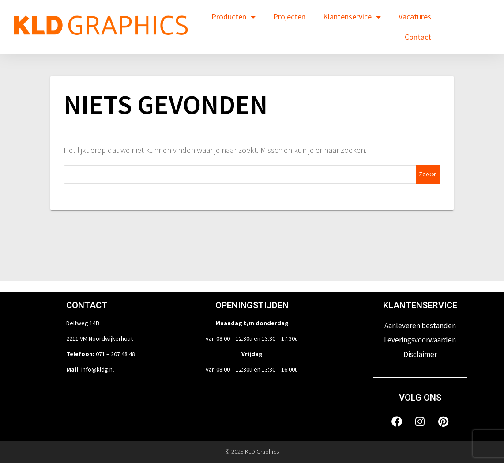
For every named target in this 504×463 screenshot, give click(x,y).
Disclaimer (420, 354)
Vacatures (415, 16)
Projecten (289, 16)
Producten (233, 16)
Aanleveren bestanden (420, 325)
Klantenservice (352, 16)
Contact (418, 37)
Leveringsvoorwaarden (420, 340)
